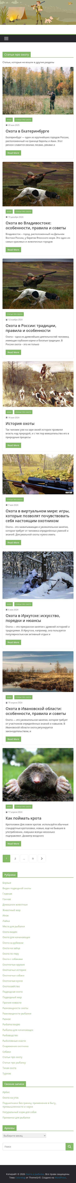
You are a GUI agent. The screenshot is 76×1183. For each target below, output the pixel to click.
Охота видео (10, 931)
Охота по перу (11, 953)
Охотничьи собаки (13, 975)
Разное (7, 1019)
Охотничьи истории (14, 969)
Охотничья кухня (13, 980)
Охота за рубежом (13, 942)
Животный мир (11, 910)
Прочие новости (12, 1002)
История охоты (20, 423)
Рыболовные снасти (14, 1040)
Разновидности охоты (15, 1008)
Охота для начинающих (16, 937)
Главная (7, 893)
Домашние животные (15, 904)
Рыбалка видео (11, 1024)
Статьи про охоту (23, 120)
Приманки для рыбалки (16, 1117)
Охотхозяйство (11, 986)
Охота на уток (11, 1097)
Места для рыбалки (14, 926)
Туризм (7, 1073)
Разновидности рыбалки (17, 1013)
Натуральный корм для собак (20, 1112)
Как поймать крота (23, 818)
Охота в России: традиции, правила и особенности (31, 328)
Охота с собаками (13, 959)
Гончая (7, 899)
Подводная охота (13, 991)
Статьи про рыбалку (14, 1062)
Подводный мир (12, 997)
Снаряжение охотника (15, 1046)
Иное (9, 120)
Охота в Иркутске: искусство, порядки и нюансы (33, 618)
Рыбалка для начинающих (18, 1029)
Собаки (7, 1051)
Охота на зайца (11, 948)
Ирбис (6, 1092)
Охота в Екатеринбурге (27, 131)
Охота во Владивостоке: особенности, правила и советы (36, 225)
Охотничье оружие (14, 964)
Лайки (6, 920)
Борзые (7, 882)
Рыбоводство (10, 1035)
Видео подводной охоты (17, 888)
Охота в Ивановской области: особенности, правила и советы (36, 711)
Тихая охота (9, 1067)
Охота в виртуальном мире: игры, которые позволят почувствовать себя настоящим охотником (38, 515)
